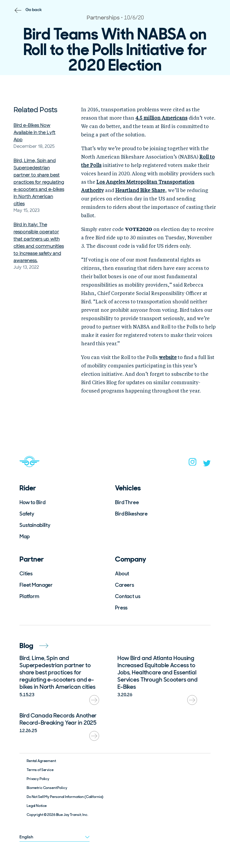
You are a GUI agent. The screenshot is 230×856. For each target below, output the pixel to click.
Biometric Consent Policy (47, 787)
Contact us (127, 596)
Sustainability (34, 525)
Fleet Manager (36, 585)
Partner (31, 559)
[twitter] (207, 464)
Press (121, 607)
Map (24, 536)
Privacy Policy (38, 778)
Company (130, 559)
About (122, 573)
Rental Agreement (41, 760)
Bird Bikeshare (131, 513)
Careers (124, 585)
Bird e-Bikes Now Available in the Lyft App (34, 132)
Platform (29, 596)
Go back (33, 9)
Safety (26, 513)
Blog (33, 645)
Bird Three (127, 502)
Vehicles (128, 487)
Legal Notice (37, 805)
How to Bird (32, 502)
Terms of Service (40, 769)
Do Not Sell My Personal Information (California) (65, 796)
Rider (27, 487)
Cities (26, 573)
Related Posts (35, 110)
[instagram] (192, 463)
